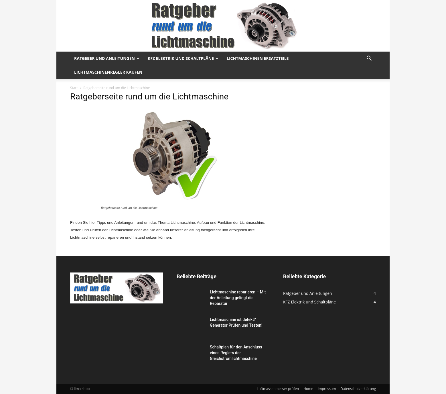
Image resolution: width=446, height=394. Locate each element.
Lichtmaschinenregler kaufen (108, 72)
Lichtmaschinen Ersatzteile (258, 58)
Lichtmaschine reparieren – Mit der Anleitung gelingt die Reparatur (238, 298)
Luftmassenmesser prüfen (278, 388)
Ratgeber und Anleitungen (106, 58)
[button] (369, 59)
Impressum (327, 388)
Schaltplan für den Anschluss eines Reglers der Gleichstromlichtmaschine (236, 353)
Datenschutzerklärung (358, 388)
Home (308, 388)
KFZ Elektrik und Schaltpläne (183, 58)
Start (74, 87)
